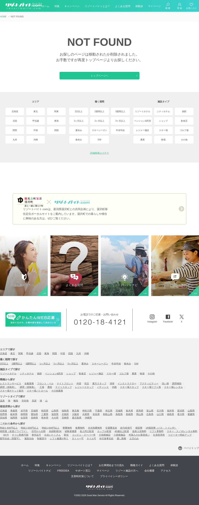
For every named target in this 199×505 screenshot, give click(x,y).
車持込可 (36, 435)
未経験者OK (55, 431)
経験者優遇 (71, 431)
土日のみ (134, 438)
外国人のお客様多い (139, 435)
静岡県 (24, 414)
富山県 (149, 410)
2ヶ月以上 (100, 121)
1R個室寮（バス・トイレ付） (161, 427)
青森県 (13, 410)
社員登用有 (159, 435)
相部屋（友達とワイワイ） (14, 431)
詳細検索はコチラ (99, 153)
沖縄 (35, 139)
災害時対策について (82, 476)
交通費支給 (111, 427)
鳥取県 (119, 414)
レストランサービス (10, 383)
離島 (16, 400)
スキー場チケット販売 (12, 390)
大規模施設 (105, 435)
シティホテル (163, 111)
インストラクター (127, 383)
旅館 (184, 111)
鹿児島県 (76, 417)
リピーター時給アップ (180, 435)
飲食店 (184, 121)
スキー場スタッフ (129, 387)
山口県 (160, 414)
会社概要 (149, 470)
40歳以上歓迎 (122, 431)
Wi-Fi (6, 435)
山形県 (54, 410)
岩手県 (24, 410)
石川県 (160, 410)
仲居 (79, 383)
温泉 (2, 400)
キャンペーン (72, 6)
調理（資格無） (28, 387)
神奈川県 (87, 410)
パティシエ (103, 387)
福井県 (170, 410)
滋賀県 (54, 414)
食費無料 (80, 427)
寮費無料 (67, 427)
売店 (86, 383)
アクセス (166, 470)
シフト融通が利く (59, 438)
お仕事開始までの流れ (111, 465)
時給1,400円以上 (9, 427)
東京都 (75, 410)
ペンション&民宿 (142, 121)
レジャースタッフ (84, 387)
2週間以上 (100, 111)
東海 (56, 121)
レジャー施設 (142, 130)
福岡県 (13, 417)
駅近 (66, 435)
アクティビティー (149, 383)
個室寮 (138, 427)
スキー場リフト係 (151, 387)
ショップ (163, 121)
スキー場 (163, 130)
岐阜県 (13, 414)
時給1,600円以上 (51, 427)
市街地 (25, 400)
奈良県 (96, 414)
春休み (78, 139)
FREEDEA (63, 470)
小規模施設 (119, 435)
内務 (114, 387)
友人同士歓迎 (87, 431)
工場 (41, 387)
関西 (15, 130)
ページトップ (191, 448)
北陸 (15, 121)
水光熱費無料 (95, 427)
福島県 (65, 410)
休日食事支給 (106, 438)
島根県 (129, 414)
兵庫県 (85, 414)
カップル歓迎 (104, 431)
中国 (35, 130)
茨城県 (119, 410)
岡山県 (139, 414)
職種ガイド (136, 465)
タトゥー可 (78, 438)
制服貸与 (41, 438)
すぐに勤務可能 (20, 435)
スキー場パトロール (37, 390)
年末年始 (120, 130)
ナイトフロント (65, 383)
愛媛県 (191, 414)
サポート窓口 (82, 470)
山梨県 (191, 410)
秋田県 (44, 410)
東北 (35, 111)
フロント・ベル (45, 383)
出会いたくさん (52, 435)
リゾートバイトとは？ (97, 6)
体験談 (139, 6)
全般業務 (29, 383)
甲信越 (35, 121)
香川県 (180, 414)
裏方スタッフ (99, 383)
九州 (15, 139)
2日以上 (79, 111)
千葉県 (98, 410)
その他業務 (57, 390)
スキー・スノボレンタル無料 (182, 431)
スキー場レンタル (173, 387)
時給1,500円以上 (30, 427)
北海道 (15, 111)
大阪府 (75, 414)
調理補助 (176, 383)
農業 (142, 139)
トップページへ (99, 75)
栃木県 (129, 410)
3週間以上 (120, 111)
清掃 (112, 383)
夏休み (78, 130)
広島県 (149, 414)
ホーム (45, 6)
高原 (34, 400)
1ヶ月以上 (79, 121)
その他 (184, 139)
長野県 (3, 414)
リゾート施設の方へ (126, 470)
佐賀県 (24, 417)
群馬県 (139, 410)
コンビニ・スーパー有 (84, 435)
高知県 (3, 417)
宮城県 (34, 410)
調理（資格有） (8, 387)
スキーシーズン (99, 130)
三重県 (44, 414)
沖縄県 (88, 417)
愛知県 (34, 414)
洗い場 (165, 383)
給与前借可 (126, 427)
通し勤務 (121, 438)
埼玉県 (108, 410)
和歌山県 (107, 414)
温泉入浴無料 (139, 431)
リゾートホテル (142, 111)
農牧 (49, 387)
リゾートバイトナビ (39, 470)
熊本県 (44, 417)
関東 (56, 111)
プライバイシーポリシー (114, 476)
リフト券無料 (156, 431)
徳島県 (170, 414)
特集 (57, 6)
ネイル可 (91, 438)
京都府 (65, 414)
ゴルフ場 (184, 130)
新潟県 (180, 410)
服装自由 (29, 438)
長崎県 (34, 417)
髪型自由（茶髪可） (10, 438)
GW (99, 139)
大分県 (54, 417)
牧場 (163, 139)
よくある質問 (122, 6)
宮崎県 (65, 417)
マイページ (154, 6)
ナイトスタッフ (63, 387)
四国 (56, 130)
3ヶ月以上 (120, 121)
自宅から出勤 (38, 431)
